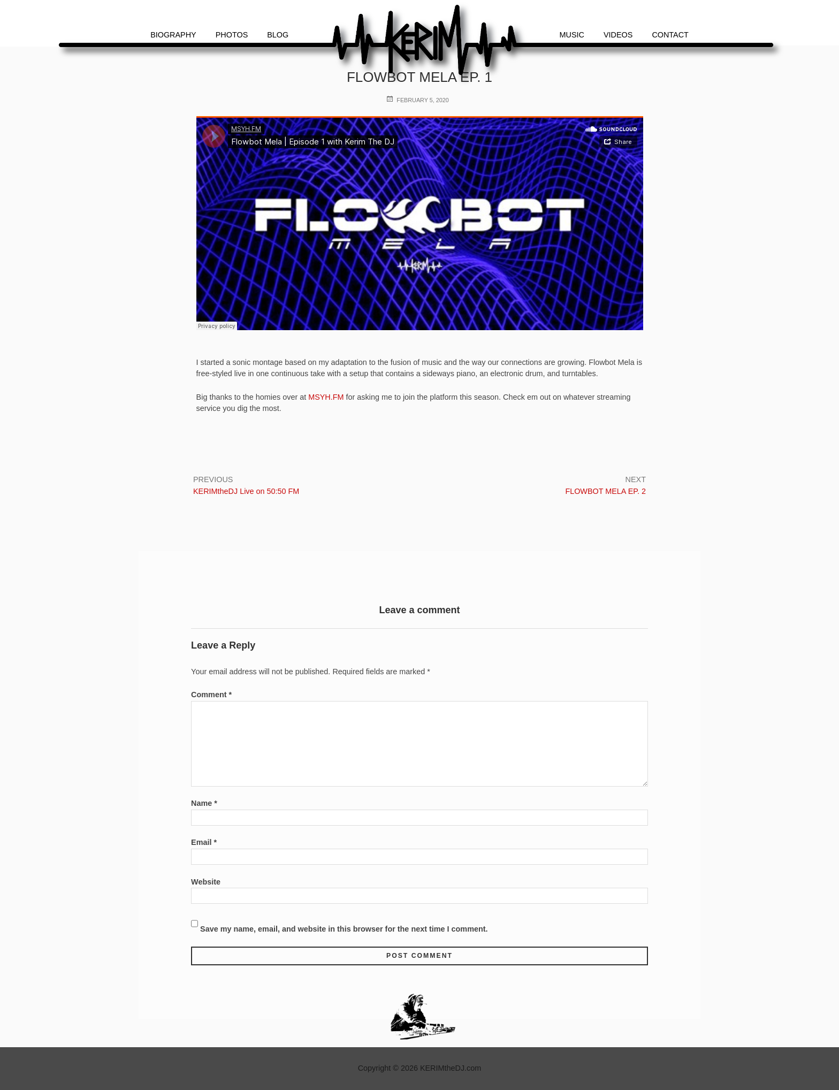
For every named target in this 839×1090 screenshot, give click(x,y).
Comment (211, 694)
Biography (173, 35)
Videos (618, 35)
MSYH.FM (327, 397)
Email (204, 842)
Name (204, 803)
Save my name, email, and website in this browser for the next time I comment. (343, 929)
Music (572, 35)
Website (205, 882)
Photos (232, 35)
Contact (670, 35)
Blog (277, 35)
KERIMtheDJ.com (450, 1068)
